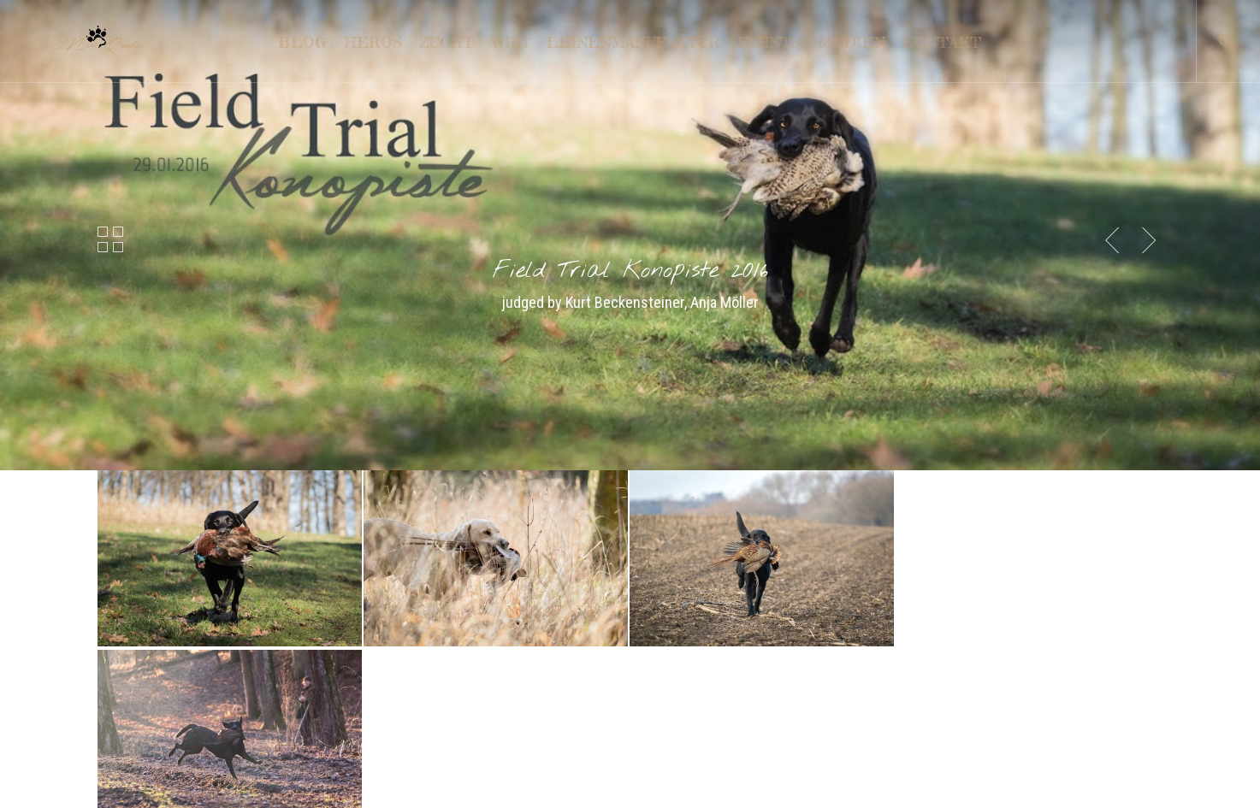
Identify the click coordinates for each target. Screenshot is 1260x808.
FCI (650, 724)
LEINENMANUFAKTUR (157, 660)
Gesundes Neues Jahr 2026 (442, 625)
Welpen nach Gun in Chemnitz (447, 720)
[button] (630, 509)
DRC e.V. (663, 660)
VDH (653, 692)
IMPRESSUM (133, 724)
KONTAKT (124, 629)
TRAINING (125, 692)
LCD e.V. (662, 629)
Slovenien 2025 (410, 689)
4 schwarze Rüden (418, 657)
